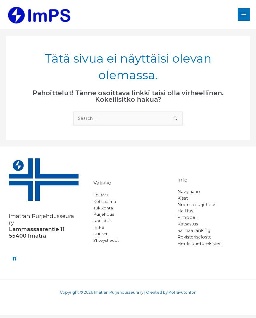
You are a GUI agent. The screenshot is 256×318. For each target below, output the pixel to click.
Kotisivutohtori (182, 295)
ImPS (98, 230)
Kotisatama (104, 204)
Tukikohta (103, 210)
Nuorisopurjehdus (196, 207)
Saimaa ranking (193, 233)
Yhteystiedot (106, 243)
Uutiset (100, 236)
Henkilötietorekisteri (199, 246)
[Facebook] (14, 261)
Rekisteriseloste (194, 240)
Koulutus (102, 223)
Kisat (182, 201)
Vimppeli (187, 220)
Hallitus (185, 214)
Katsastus (187, 227)
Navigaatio (188, 194)
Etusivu (100, 197)
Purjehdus (103, 217)
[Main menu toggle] (244, 16)
